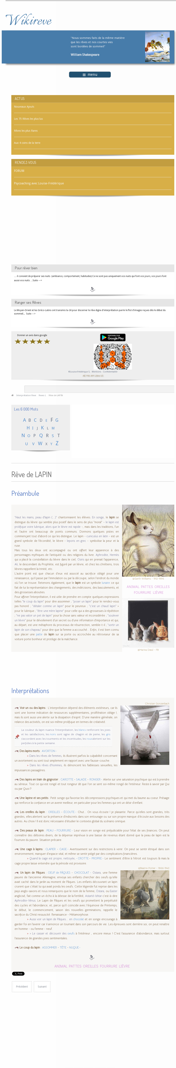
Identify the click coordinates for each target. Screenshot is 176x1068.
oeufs (70, 931)
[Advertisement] (43, 233)
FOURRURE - (65, 829)
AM (92, 375)
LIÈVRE (158, 590)
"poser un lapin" (82, 599)
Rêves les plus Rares (26, 130)
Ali (16, 562)
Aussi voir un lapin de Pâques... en (51, 917)
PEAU (50, 829)
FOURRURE (142, 590)
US (101, 375)
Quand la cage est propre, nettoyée (52, 857)
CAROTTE (67, 777)
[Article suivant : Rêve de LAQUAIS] (42, 985)
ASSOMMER (49, 946)
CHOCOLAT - (82, 871)
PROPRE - (98, 857)
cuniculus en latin (97, 534)
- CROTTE (82, 857)
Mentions (97, 371)
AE (84, 375)
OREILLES (162, 585)
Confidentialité (110, 371)
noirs (52, 732)
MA (88, 375)
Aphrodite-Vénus (25, 899)
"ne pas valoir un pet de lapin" (34, 614)
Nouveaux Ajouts (24, 106)
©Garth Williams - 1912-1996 (148, 577)
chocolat (78, 917)
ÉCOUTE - (70, 810)
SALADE (81, 777)
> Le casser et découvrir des (48, 931)
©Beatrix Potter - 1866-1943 (153, 866)
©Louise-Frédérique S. (79, 371)
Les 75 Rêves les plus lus (28, 118)
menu (90, 74)
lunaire (106, 581)
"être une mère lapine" (51, 609)
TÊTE (63, 946)
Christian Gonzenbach (157, 701)
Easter (113, 889)
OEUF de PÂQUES (59, 871)
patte (39, 633)
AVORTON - (49, 749)
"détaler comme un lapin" (48, 604)
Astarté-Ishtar (93, 894)
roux (89, 737)
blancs (82, 728)
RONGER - (96, 777)
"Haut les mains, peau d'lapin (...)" (36, 516)
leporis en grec (76, 539)
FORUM (19, 171)
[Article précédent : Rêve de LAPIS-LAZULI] (22, 985)
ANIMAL (133, 585)
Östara (97, 871)
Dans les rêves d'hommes (46, 763)
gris (108, 732)
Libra (97, 375)
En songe (98, 516)
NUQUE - (75, 946)
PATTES (147, 585)
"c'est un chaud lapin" (102, 604)
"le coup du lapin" (33, 599)
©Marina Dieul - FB (148, 648)
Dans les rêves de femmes (45, 754)
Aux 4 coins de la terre (27, 142)
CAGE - (64, 847)
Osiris (80, 558)
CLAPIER (50, 847)
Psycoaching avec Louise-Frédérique (39, 183)
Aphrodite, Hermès (107, 553)
